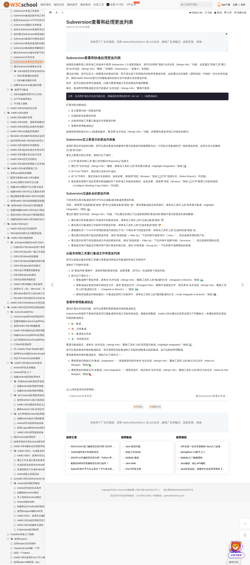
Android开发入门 (22, 372)
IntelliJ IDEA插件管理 (21, 117)
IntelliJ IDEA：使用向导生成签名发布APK (38, 455)
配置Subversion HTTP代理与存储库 (32, 20)
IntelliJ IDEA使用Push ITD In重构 (31, 557)
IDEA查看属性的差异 (28, 75)
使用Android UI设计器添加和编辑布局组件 (38, 400)
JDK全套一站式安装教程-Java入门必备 (200, 446)
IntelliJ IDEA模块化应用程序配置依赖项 (34, 330)
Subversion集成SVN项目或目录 (30, 38)
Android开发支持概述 (25, 367)
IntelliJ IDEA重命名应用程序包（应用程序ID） (37, 446)
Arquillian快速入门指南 (22, 534)
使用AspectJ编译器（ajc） (27, 562)
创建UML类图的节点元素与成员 (26, 187)
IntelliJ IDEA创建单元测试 (30, 525)
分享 (228, 12)
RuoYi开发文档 (133, 469)
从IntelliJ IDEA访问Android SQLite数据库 (35, 478)
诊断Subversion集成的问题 (28, 85)
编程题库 (72, 4)
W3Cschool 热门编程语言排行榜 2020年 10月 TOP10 (93, 446)
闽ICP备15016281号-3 (147, 490)
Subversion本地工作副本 (26, 11)
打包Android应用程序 (28, 529)
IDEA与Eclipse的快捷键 (26, 256)
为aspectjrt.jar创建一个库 (27, 548)
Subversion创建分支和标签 (28, 24)
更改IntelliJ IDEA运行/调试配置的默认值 (30, 214)
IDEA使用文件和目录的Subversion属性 (38, 71)
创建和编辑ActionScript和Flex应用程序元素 (36, 321)
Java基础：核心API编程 (192, 463)
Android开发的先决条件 (29, 488)
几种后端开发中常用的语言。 (86, 452)
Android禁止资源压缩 (28, 474)
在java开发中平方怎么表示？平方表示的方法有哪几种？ (93, 469)
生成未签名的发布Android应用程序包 (36, 464)
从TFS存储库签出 (23, 99)
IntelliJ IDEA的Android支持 (28, 363)
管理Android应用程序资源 (31, 381)
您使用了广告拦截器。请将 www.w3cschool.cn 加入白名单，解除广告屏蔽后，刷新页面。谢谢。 (147, 41)
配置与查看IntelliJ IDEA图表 (24, 177)
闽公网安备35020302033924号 (176, 490)
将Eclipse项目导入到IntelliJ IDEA (31, 293)
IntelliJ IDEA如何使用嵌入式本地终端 (29, 163)
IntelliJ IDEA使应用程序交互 (31, 520)
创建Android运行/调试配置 (30, 418)
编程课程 (45, 4)
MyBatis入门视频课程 (191, 457)
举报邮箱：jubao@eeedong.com (168, 495)
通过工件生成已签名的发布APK (33, 460)
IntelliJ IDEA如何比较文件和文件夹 (28, 150)
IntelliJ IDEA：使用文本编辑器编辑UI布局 (38, 515)
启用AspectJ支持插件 (25, 543)
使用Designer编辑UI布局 (30, 511)
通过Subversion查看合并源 (28, 66)
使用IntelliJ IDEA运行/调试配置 (27, 205)
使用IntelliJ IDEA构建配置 (27, 326)
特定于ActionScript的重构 (27, 358)
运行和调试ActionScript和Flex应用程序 (34, 339)
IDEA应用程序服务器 (24, 279)
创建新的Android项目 (28, 492)
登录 (243, 4)
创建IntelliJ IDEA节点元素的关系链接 (29, 191)
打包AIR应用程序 (22, 344)
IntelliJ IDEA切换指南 (22, 238)
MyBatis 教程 (132, 457)
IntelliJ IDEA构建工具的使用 (28, 284)
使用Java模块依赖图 (21, 173)
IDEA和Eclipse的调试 (25, 275)
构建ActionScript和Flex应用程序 (30, 335)
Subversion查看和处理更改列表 (30, 62)
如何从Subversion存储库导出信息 (31, 29)
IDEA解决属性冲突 (26, 80)
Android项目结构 (25, 501)
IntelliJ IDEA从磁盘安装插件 (24, 131)
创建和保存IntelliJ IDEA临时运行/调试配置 (32, 219)
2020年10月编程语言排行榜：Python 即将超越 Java (93, 457)
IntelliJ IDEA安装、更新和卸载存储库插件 (31, 122)
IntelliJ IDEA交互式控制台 (23, 159)
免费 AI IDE (115, 4)
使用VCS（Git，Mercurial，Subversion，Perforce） (41, 288)
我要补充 (155, 406)
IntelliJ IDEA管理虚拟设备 (30, 432)
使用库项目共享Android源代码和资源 (33, 441)
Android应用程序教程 (29, 483)
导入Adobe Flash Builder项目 (29, 349)
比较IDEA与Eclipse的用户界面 (29, 247)
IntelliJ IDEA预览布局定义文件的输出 (36, 404)
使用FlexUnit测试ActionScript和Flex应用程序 (37, 353)
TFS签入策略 (20, 103)
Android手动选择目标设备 (30, 423)
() (218, 12)
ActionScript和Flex (23, 312)
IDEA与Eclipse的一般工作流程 (29, 251)
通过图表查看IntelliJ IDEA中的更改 (28, 196)
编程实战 (59, 4)
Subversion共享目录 (24, 57)
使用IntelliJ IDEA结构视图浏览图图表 (29, 200)
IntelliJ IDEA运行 (19, 224)
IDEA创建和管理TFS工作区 (28, 94)
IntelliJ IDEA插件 (19, 112)
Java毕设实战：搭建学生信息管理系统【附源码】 (203, 469)
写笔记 (138, 406)
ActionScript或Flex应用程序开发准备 (32, 316)
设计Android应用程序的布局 (32, 395)
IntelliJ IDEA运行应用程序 (23, 228)
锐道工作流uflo (133, 452)
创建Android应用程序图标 (30, 390)
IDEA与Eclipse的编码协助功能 (29, 261)
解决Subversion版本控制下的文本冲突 (33, 52)
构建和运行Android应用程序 (31, 506)
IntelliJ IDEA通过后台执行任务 (26, 154)
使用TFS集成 (21, 89)
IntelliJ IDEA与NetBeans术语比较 (27, 302)
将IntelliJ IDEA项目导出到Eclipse (31, 298)
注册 (235, 4)
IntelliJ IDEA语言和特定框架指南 (28, 307)
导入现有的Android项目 (29, 497)
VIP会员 (131, 4)
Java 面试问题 (132, 446)
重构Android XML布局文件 (30, 409)
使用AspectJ (20, 539)
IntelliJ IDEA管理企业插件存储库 (27, 126)
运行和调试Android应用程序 (32, 414)
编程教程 (85, 4)
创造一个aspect (22, 552)
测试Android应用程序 (25, 437)
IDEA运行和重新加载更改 (27, 270)
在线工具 (98, 4)
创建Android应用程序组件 (27, 376)
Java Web (130, 463)
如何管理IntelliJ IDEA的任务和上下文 (29, 140)
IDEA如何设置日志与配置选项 (25, 233)
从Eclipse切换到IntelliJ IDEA (29, 242)
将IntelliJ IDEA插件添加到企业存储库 (29, 136)
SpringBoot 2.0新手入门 (192, 452)
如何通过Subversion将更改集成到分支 (33, 34)
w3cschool (123, 490)
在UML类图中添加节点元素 (24, 182)
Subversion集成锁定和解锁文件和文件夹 (34, 48)
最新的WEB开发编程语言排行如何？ (89, 463)
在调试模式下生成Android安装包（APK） (38, 469)
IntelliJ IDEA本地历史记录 (23, 108)
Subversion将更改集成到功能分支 (31, 43)
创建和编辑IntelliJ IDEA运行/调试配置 (29, 210)
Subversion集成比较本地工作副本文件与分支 (37, 15)
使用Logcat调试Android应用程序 (33, 427)
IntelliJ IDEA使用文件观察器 (24, 145)
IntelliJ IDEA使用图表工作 (24, 168)
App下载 (223, 4)
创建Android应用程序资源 (30, 386)
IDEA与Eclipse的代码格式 (27, 265)
